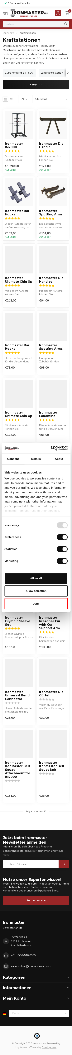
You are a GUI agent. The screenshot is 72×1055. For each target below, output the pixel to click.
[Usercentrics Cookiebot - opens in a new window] (51, 448)
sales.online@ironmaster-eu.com (31, 966)
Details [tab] (36, 458)
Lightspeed (22, 1047)
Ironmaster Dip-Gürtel (52, 693)
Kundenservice (36, 900)
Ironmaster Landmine (48, 414)
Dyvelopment (49, 1047)
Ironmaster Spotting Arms (51, 212)
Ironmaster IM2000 (14, 145)
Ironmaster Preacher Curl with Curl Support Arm (50, 623)
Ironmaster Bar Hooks (17, 212)
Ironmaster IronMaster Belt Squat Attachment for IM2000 (17, 770)
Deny (36, 603)
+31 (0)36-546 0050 (23, 955)
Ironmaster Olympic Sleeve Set (17, 621)
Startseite (8, 33)
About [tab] (59, 458)
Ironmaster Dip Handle (51, 145)
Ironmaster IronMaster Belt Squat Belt (51, 766)
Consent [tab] (13, 458)
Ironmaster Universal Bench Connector (18, 695)
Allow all (36, 578)
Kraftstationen (28, 33)
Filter (36, 84)
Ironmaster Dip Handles (51, 279)
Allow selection (36, 590)
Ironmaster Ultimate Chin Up (18, 279)
